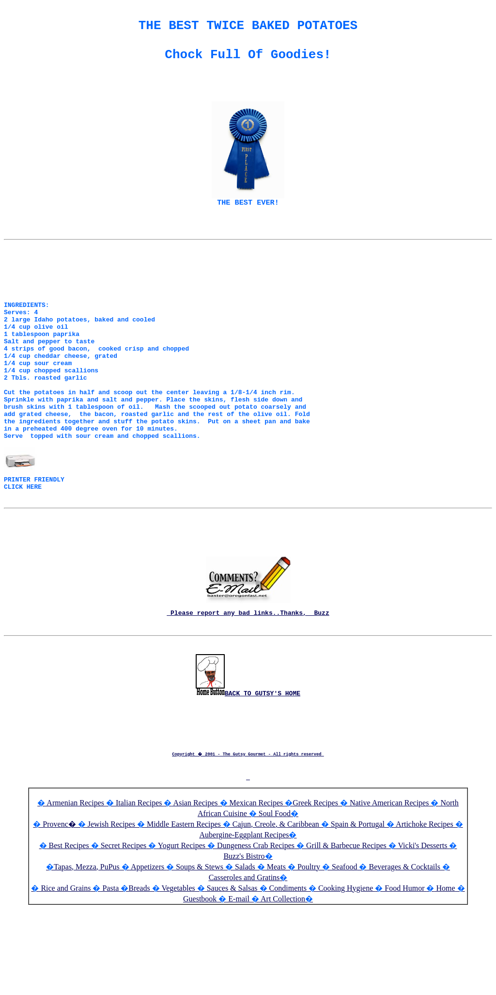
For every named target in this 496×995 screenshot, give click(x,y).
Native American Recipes (388, 885)
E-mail (237, 981)
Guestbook (200, 981)
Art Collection (282, 981)
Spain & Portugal (357, 906)
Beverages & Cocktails (404, 949)
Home (444, 970)
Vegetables (177, 970)
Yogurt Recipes (180, 927)
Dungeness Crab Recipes (254, 927)
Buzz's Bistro (243, 938)
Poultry (307, 949)
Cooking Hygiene (345, 970)
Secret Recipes (123, 927)
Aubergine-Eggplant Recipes (244, 917)
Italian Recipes (139, 885)
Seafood (343, 949)
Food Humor (404, 970)
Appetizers (147, 949)
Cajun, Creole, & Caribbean (275, 906)
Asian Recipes (194, 885)
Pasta (109, 970)
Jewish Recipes (111, 906)
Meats (275, 949)
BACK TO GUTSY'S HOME (248, 778)
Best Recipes (68, 927)
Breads (139, 970)
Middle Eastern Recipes (184, 906)
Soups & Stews (198, 949)
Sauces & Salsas (231, 970)
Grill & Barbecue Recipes (346, 927)
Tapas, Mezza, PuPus (87, 949)
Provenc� (58, 906)
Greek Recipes (315, 885)
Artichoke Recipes (423, 906)
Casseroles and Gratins (244, 959)
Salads (244, 949)
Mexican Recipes (256, 885)
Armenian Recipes (74, 885)
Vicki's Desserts (423, 927)
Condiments (287, 970)
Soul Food (274, 895)
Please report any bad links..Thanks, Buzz (248, 681)
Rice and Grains (65, 970)
